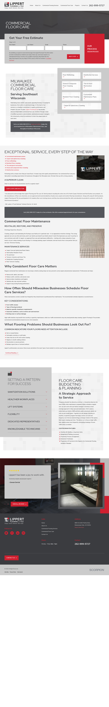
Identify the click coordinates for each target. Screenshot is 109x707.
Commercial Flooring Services (49, 528)
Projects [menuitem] (77, 5)
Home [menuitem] (31, 5)
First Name (12, 44)
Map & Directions (79, 527)
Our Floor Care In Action (15, 188)
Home (43, 523)
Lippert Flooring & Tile (32, 109)
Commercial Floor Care (47, 531)
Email (46, 44)
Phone (65, 44)
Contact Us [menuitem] (85, 5)
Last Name (30, 44)
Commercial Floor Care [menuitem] (67, 5)
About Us (44, 526)
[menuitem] (7, 572)
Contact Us (44, 534)
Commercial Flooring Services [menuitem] (50, 5)
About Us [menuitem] (37, 5)
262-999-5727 (96, 5)
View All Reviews (19, 504)
